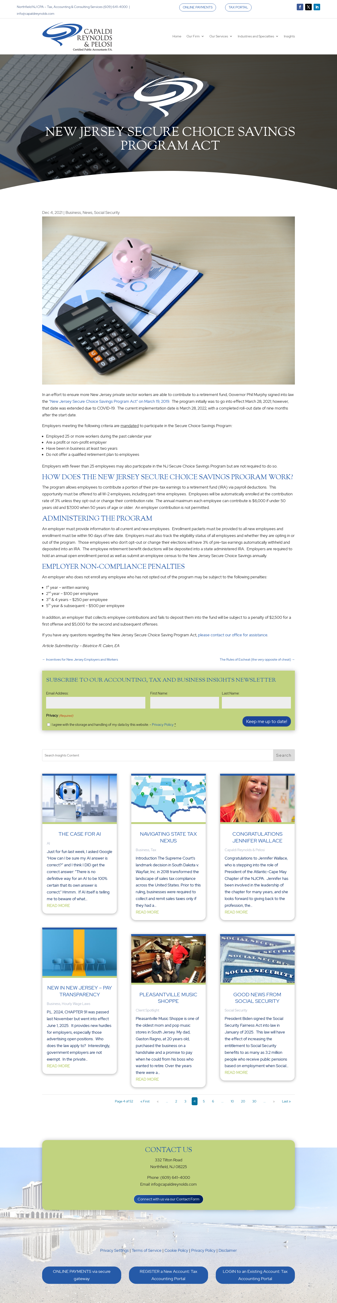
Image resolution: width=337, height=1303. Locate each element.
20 (243, 1101)
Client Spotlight (147, 1010)
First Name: (159, 693)
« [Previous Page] (158, 1101)
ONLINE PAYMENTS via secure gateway (81, 1275)
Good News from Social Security (257, 997)
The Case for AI (80, 834)
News (87, 212)
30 (254, 1101)
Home (176, 36)
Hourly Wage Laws (76, 1003)
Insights (289, 36)
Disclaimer (228, 1250)
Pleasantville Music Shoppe (168, 997)
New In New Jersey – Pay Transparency (79, 991)
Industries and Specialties (256, 36)
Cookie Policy (176, 1250)
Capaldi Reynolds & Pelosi (245, 850)
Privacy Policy (163, 724)
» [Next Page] (274, 1101)
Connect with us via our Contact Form (168, 1199)
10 (232, 1101)
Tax (153, 850)
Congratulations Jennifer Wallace (257, 837)
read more (58, 905)
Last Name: (230, 693)
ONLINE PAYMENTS (197, 7)
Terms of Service (146, 1250)
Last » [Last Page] (286, 1101)
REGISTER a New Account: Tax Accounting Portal (168, 1275)
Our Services (218, 36)
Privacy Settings (114, 1250)
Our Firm (193, 36)
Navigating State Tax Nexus (168, 837)
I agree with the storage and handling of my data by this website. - (114, 724)
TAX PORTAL (238, 7)
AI (48, 843)
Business (73, 212)
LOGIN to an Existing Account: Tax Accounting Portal (255, 1275)
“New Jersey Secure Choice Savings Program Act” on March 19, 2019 (109, 401)
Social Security (107, 212)
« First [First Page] (145, 1101)
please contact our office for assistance (232, 634)
